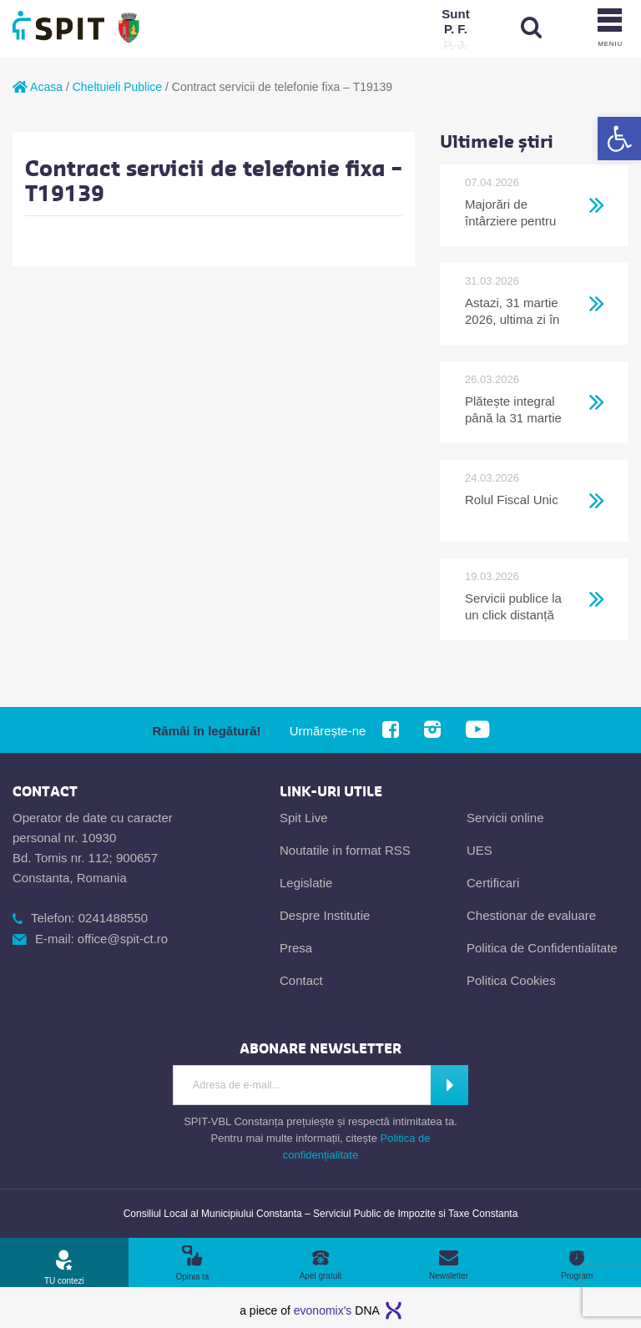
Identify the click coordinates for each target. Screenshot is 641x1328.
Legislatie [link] (306, 883)
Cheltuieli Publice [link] (117, 86)
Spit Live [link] (304, 817)
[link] (619, 138)
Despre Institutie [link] (325, 915)
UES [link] (479, 850)
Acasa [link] (38, 86)
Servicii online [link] (505, 817)
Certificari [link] (493, 883)
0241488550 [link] (113, 918)
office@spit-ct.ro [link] (123, 939)
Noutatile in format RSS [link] (345, 850)
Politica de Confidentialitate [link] (542, 948)
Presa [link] (296, 948)
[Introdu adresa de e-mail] (301, 1085)
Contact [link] (301, 980)
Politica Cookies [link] (511, 980)
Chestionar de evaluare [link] (531, 915)
